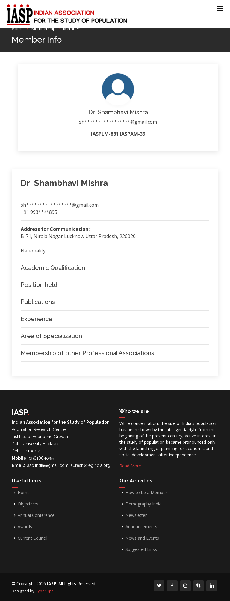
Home (18, 28)
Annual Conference (36, 515)
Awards (25, 527)
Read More (130, 466)
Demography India (143, 504)
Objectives (28, 504)
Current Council (32, 538)
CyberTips (44, 591)
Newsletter (136, 515)
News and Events (142, 538)
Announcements (141, 527)
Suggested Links (141, 549)
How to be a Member (146, 493)
